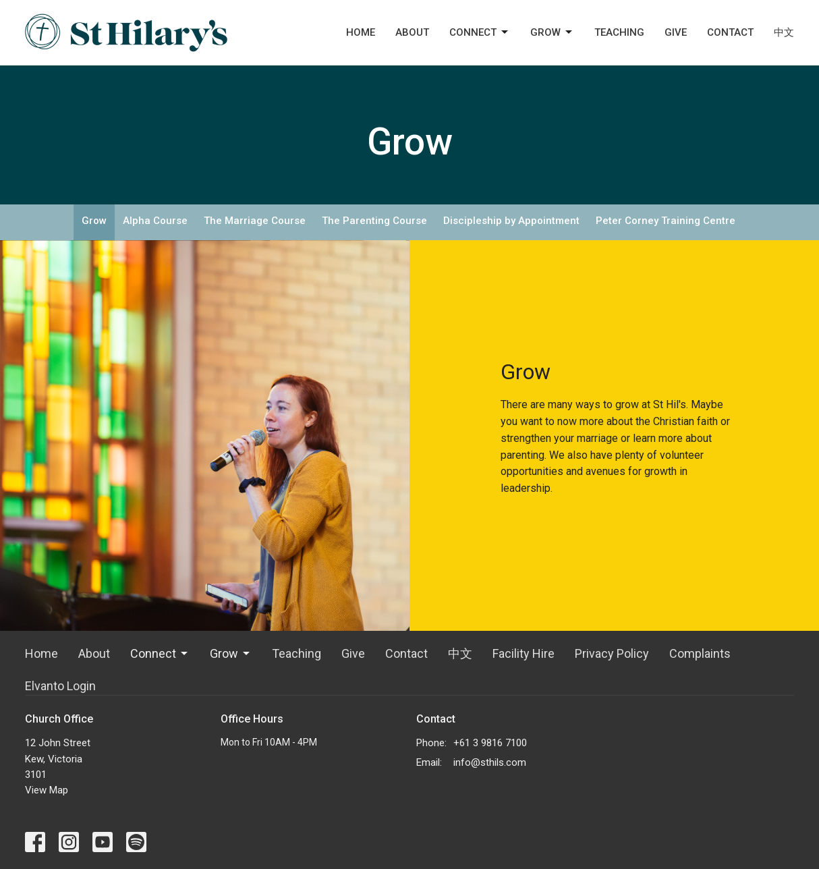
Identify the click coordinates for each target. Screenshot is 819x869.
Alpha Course (155, 221)
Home (360, 32)
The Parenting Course (374, 221)
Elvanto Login (60, 686)
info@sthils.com (489, 762)
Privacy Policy (612, 653)
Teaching (619, 32)
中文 (784, 32)
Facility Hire (523, 653)
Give (676, 32)
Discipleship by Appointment (511, 221)
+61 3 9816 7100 (490, 743)
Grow (552, 32)
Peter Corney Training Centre (665, 221)
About (412, 32)
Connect (479, 32)
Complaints (700, 653)
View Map (46, 790)
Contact (730, 32)
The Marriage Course (255, 221)
